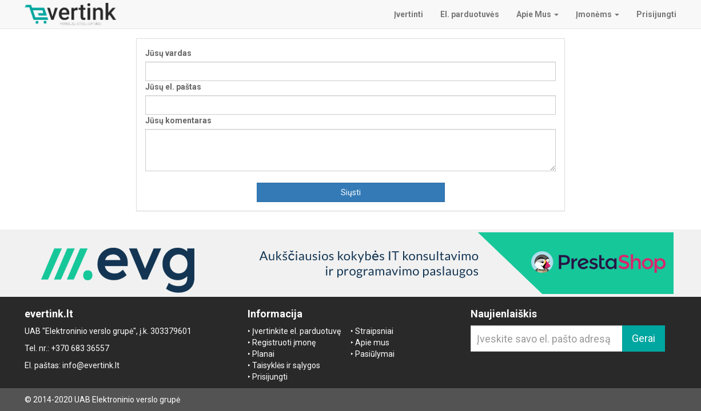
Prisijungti (270, 376)
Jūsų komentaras (178, 120)
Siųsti (351, 192)
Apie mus (372, 342)
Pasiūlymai (375, 353)
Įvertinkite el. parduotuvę (296, 331)
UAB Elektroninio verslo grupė (127, 399)
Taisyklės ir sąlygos (286, 365)
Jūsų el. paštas (173, 86)
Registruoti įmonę (284, 342)
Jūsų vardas (168, 53)
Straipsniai (374, 331)
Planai (263, 353)
